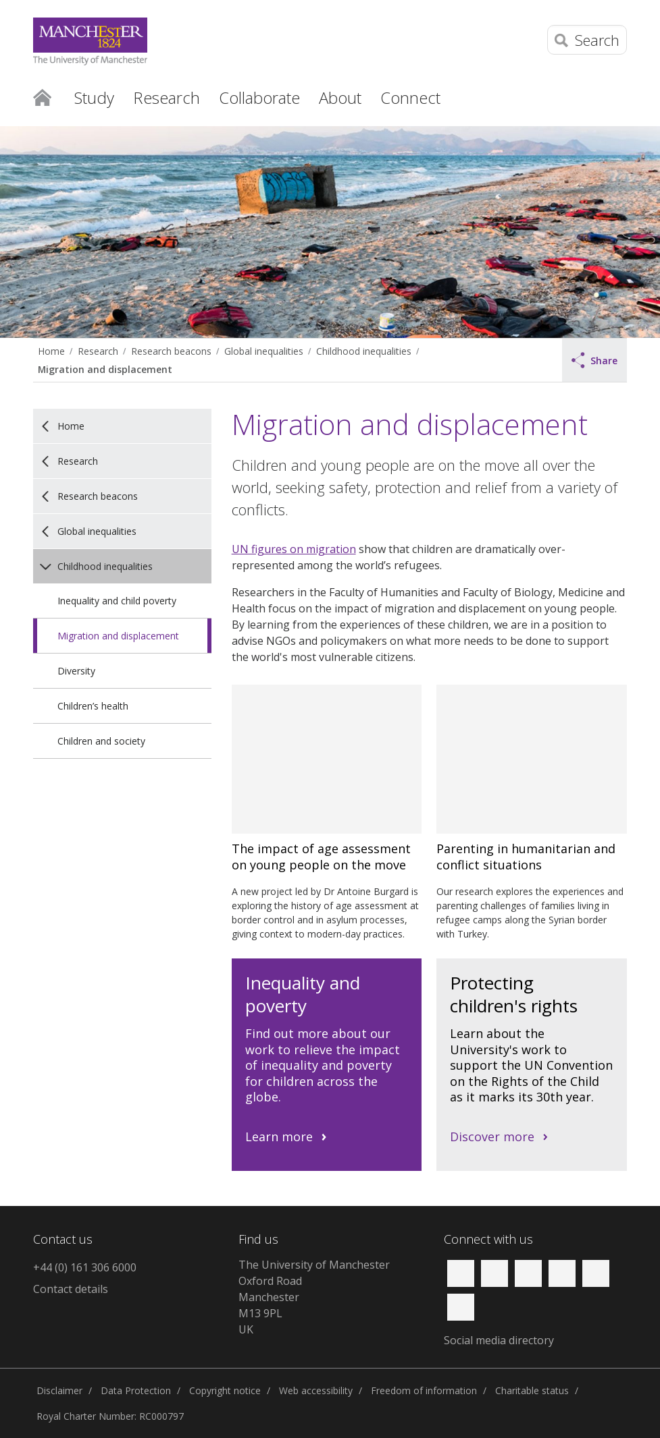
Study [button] (94, 97)
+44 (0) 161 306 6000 (84, 1267)
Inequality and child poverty (116, 600)
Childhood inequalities (363, 351)
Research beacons (171, 351)
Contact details (70, 1289)
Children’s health (92, 705)
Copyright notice (225, 1390)
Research (98, 351)
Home (42, 96)
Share (594, 360)
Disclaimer (59, 1390)
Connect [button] (410, 97)
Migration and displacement (105, 369)
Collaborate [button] (259, 97)
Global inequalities (263, 351)
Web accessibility (316, 1390)
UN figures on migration (294, 549)
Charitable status (532, 1390)
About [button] (340, 97)
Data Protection (136, 1390)
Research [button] (166, 97)
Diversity (76, 670)
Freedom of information (424, 1390)
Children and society (101, 741)
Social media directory (499, 1340)
